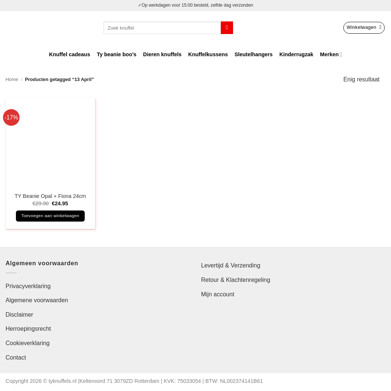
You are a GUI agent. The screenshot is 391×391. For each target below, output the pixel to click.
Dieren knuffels (162, 54)
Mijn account (218, 294)
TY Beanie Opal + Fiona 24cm (50, 196)
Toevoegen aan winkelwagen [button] (50, 215)
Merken (331, 54)
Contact (16, 357)
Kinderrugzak (296, 54)
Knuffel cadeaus (69, 54)
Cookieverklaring (28, 343)
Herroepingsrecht (28, 329)
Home (12, 79)
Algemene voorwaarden (37, 300)
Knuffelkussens (208, 54)
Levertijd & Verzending (230, 265)
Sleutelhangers (254, 54)
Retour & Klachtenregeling (235, 280)
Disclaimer (19, 314)
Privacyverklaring (28, 286)
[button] (364, 28)
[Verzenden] (227, 27)
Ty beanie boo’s (116, 54)
